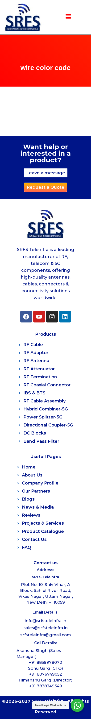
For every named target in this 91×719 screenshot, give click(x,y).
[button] (68, 17)
